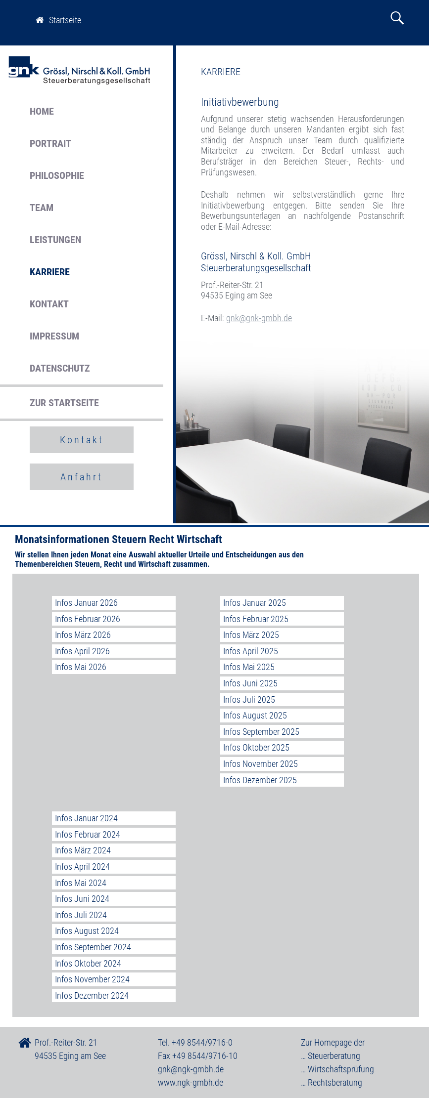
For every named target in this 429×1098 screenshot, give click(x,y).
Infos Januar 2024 (86, 818)
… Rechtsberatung (331, 1082)
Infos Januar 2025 (254, 602)
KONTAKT (49, 304)
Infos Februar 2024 (87, 834)
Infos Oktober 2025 (256, 747)
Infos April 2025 (250, 651)
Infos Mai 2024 (80, 883)
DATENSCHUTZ (60, 368)
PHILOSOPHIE (57, 175)
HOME (42, 111)
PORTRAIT (50, 143)
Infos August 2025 (255, 715)
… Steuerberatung (330, 1056)
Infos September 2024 (93, 947)
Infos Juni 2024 (82, 898)
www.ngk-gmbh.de (190, 1082)
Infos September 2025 (261, 731)
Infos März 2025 (251, 635)
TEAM (41, 207)
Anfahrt (81, 477)
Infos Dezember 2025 (260, 780)
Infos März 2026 (83, 635)
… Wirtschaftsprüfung (337, 1069)
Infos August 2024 (87, 931)
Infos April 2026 (82, 651)
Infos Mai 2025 (249, 667)
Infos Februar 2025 (255, 619)
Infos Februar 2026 (87, 619)
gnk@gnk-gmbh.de (259, 318)
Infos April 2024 (82, 866)
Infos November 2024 (92, 979)
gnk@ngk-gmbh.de (191, 1069)
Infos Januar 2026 (86, 602)
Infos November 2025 (260, 764)
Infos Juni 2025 (250, 683)
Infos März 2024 (83, 850)
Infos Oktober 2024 (88, 963)
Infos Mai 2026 (80, 667)
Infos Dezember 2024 (92, 995)
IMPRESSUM (54, 336)
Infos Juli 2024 (81, 915)
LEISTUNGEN (55, 240)
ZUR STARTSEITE (64, 403)
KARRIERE (50, 272)
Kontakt (82, 440)
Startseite (58, 20)
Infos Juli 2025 (249, 699)
